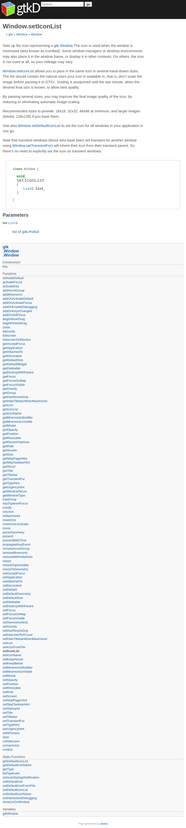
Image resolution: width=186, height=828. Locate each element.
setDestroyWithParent (18, 606)
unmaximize (11, 745)
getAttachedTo (13, 352)
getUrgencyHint (13, 487)
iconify (7, 507)
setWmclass (11, 733)
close (6, 327)
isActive (8, 511)
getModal (9, 425)
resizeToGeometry (15, 569)
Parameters (15, 215)
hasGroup (9, 499)
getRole (8, 446)
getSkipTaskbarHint (16, 462)
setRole (8, 692)
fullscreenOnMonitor (17, 339)
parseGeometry (13, 532)
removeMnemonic (15, 553)
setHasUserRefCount (17, 635)
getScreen (10, 450)
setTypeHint (11, 725)
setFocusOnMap (14, 614)
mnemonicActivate (15, 524)
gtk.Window (63, 45)
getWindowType (14, 495)
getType (8, 769)
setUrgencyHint (13, 729)
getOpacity (10, 429)
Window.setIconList (18, 71)
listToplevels (11, 773)
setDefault (10, 589)
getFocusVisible (14, 385)
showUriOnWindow (16, 802)
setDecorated (12, 585)
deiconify (9, 331)
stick (6, 737)
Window (21, 34)
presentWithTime (14, 540)
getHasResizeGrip (15, 397)
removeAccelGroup (16, 548)
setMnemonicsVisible (17, 671)
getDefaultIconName (17, 765)
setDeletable (11, 602)
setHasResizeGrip (15, 630)
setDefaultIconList (15, 790)
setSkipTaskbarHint (16, 704)
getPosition (10, 434)
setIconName (12, 655)
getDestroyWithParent (18, 372)
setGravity (10, 626)
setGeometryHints (15, 622)
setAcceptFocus (14, 573)
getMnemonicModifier (18, 417)
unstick (7, 749)
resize (7, 561)
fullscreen (9, 335)
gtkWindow (10, 813)
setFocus (9, 610)
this (5, 266)
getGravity (10, 388)
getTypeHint (11, 483)
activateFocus (12, 282)
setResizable (12, 688)
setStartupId (11, 708)
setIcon (8, 643)
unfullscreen (11, 741)
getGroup (9, 393)
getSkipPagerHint (15, 458)
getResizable (12, 438)
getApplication (13, 348)
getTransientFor (14, 479)
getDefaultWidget (15, 364)
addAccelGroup (13, 290)
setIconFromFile (14, 647)
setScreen (10, 696)
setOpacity (10, 680)
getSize (8, 454)
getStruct (9, 466)
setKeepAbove (13, 659)
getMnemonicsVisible (17, 421)
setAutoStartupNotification (21, 777)
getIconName (12, 413)
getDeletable (11, 368)
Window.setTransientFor (31, 145)
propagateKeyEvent (16, 544)
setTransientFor (14, 721)
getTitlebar (10, 475)
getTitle (8, 470)
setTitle (8, 712)
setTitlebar (10, 717)
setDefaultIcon (13, 781)
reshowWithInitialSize (18, 557)
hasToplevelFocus (15, 503)
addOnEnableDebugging (20, 307)
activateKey (11, 286)
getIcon (8, 405)
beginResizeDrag (15, 323)
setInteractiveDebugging (20, 798)
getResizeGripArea (16, 442)
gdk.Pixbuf (30, 232)
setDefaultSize (13, 598)
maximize (9, 520)
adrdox (104, 823)
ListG (28, 188)
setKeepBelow (13, 663)
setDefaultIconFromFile (19, 785)
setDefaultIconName (17, 794)
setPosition (10, 684)
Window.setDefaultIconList (39, 126)
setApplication (12, 577)
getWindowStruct (14, 491)
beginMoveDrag (14, 319)
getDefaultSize (13, 360)
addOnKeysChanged (17, 311)
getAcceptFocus (14, 344)
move (6, 528)
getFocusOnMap (14, 380)
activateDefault (13, 278)
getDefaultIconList (15, 761)
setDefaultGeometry (17, 594)
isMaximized (11, 516)
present (8, 536)
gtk (10, 34)
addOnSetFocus (14, 315)
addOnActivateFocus (17, 303)
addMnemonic (13, 294)
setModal (9, 676)
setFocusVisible (14, 618)
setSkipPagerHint (15, 700)
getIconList (10, 409)
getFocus (9, 376)
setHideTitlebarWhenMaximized (25, 639)
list (39, 188)
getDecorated (12, 356)
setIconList (11, 651)
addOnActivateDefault (18, 298)
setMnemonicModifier (18, 667)
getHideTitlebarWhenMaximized (25, 401)
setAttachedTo (13, 581)
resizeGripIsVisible (16, 565)
